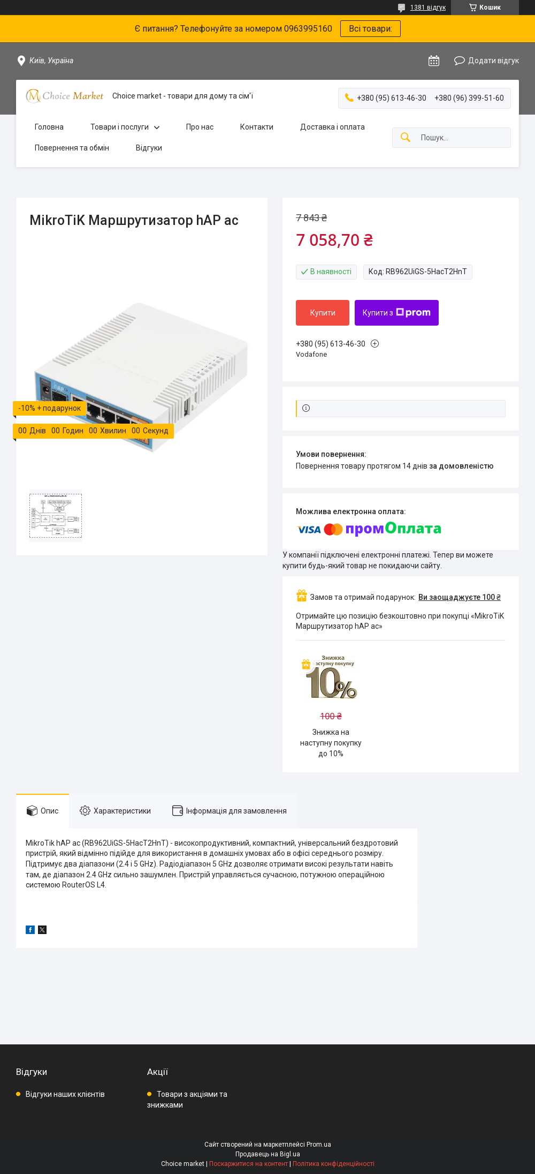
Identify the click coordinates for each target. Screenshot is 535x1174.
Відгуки (149, 148)
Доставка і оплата (332, 127)
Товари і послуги (119, 127)
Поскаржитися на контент (248, 1164)
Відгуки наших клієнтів (65, 1094)
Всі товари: (370, 29)
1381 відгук (428, 7)
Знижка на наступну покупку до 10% (331, 742)
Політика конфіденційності (333, 1164)
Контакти (256, 127)
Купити (322, 312)
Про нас (199, 127)
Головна (49, 127)
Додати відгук (493, 60)
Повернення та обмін (72, 148)
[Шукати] (405, 138)
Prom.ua (319, 1144)
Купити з (397, 313)
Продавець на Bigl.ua (267, 1154)
